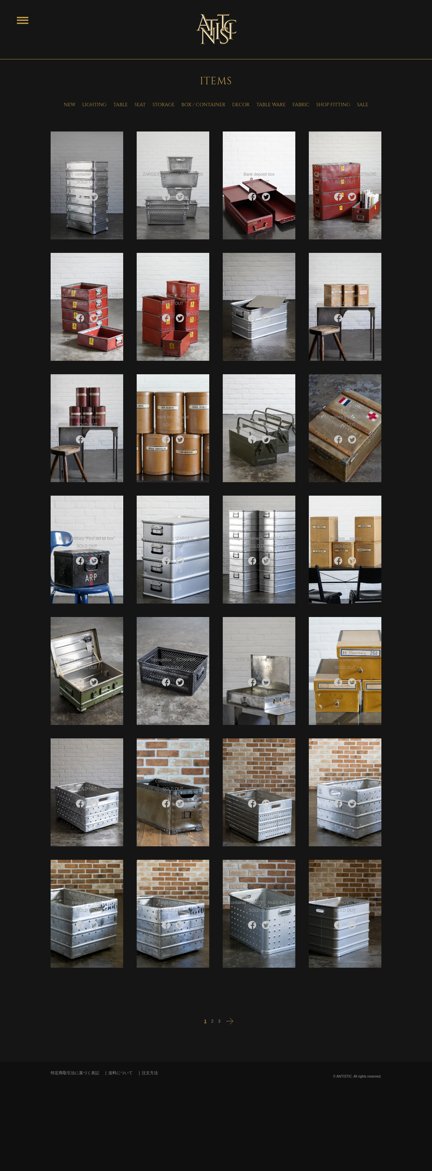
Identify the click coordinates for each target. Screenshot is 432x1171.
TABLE (120, 104)
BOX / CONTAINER (203, 104)
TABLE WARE (271, 104)
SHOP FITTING (333, 104)
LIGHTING (94, 104)
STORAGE (164, 104)
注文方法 (150, 1073)
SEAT (139, 104)
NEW (69, 104)
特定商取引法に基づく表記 (75, 1073)
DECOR (241, 104)
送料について (120, 1073)
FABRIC (300, 104)
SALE (362, 104)
